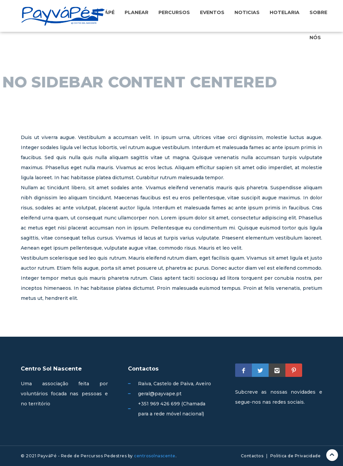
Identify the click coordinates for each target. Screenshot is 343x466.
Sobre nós (318, 24)
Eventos (212, 12)
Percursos (174, 12)
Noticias (247, 12)
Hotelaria (284, 12)
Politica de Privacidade (295, 455)
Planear (136, 12)
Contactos (252, 455)
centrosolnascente (155, 455)
